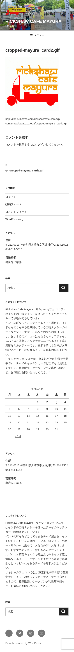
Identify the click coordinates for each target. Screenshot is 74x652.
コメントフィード (16, 211)
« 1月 (18, 436)
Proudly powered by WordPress (23, 643)
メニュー (37, 35)
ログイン (40, 144)
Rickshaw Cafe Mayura (33, 21)
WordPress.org (14, 219)
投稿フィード (13, 204)
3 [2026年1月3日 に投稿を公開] (56, 401)
